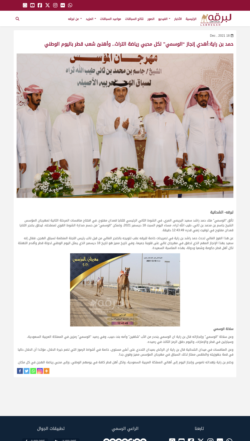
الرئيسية (191, 19)
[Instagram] (40, 371)
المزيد (91, 19)
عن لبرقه (75, 19)
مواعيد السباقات (110, 19)
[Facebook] (20, 371)
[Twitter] (26, 371)
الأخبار (178, 19)
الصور (150, 19)
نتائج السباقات (134, 19)
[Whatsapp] (33, 371)
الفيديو (164, 19)
